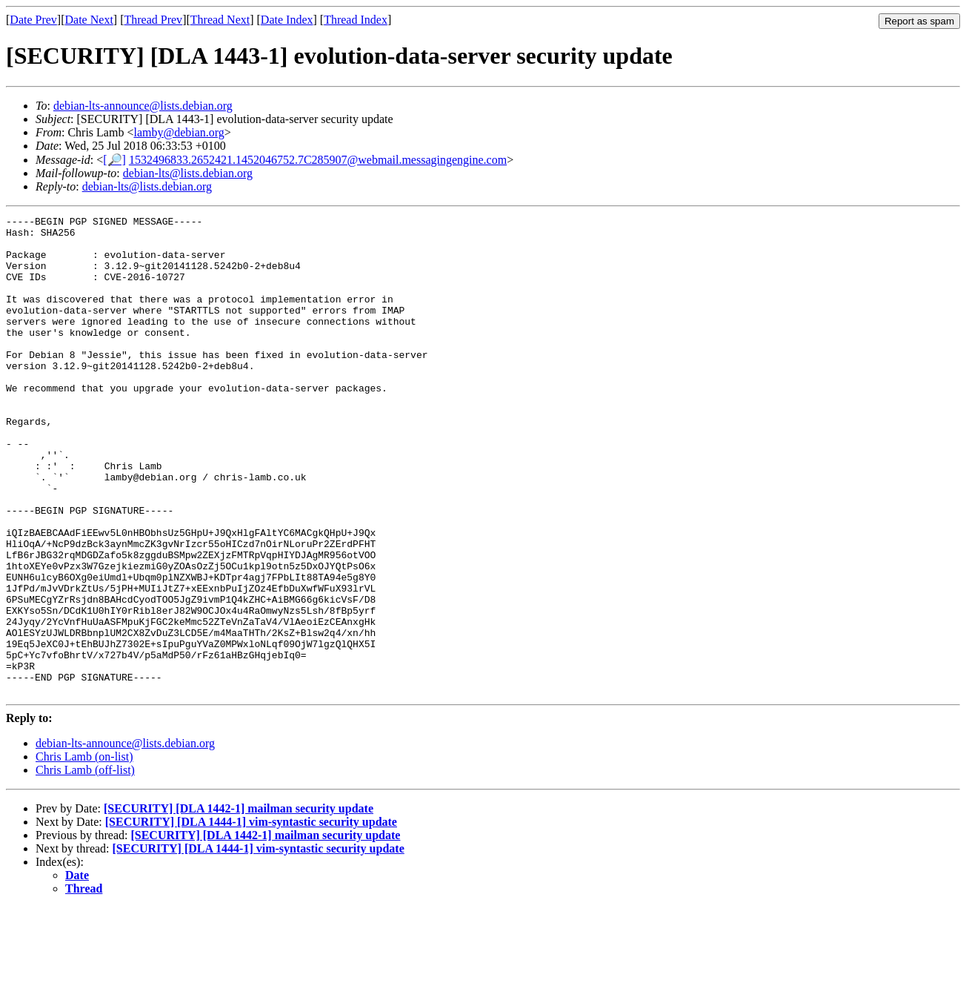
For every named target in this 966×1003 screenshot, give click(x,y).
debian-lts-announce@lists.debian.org (143, 105)
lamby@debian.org (178, 132)
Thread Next (220, 19)
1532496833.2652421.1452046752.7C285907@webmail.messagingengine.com (318, 159)
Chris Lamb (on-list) (84, 852)
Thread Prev (153, 19)
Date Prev (33, 19)
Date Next (89, 19)
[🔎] (114, 159)
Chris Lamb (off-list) (85, 865)
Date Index (287, 19)
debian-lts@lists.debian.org (188, 173)
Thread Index (355, 19)
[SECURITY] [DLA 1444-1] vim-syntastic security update (251, 917)
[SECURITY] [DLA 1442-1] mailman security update (238, 904)
